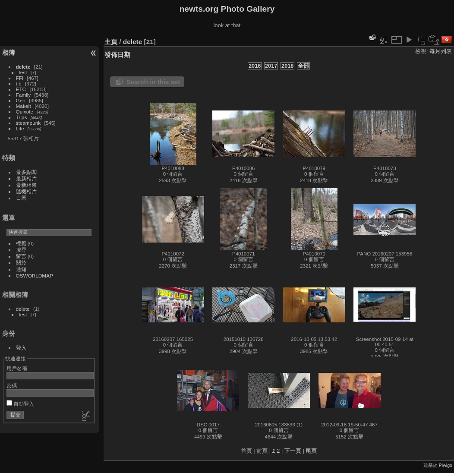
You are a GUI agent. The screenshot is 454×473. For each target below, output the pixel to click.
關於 (21, 262)
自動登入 (20, 404)
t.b (19, 83)
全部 (303, 66)
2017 (271, 66)
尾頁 (311, 451)
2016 (255, 66)
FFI (20, 78)
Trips (21, 117)
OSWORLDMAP (34, 275)
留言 (21, 256)
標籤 (21, 243)
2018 (287, 66)
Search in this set (153, 81)
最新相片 (26, 178)
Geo (20, 100)
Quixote (25, 111)
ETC (21, 89)
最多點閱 (26, 172)
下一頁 (292, 451)
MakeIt (23, 106)
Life (20, 128)
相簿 (8, 52)
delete (23, 66)
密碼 (11, 385)
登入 (21, 347)
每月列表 (440, 51)
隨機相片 (26, 191)
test (23, 72)
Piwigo (445, 465)
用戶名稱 (16, 368)
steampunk (28, 123)
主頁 (110, 41)
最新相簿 (26, 185)
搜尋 (21, 249)
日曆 (21, 198)
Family (23, 95)
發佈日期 (117, 54)
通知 (21, 269)
